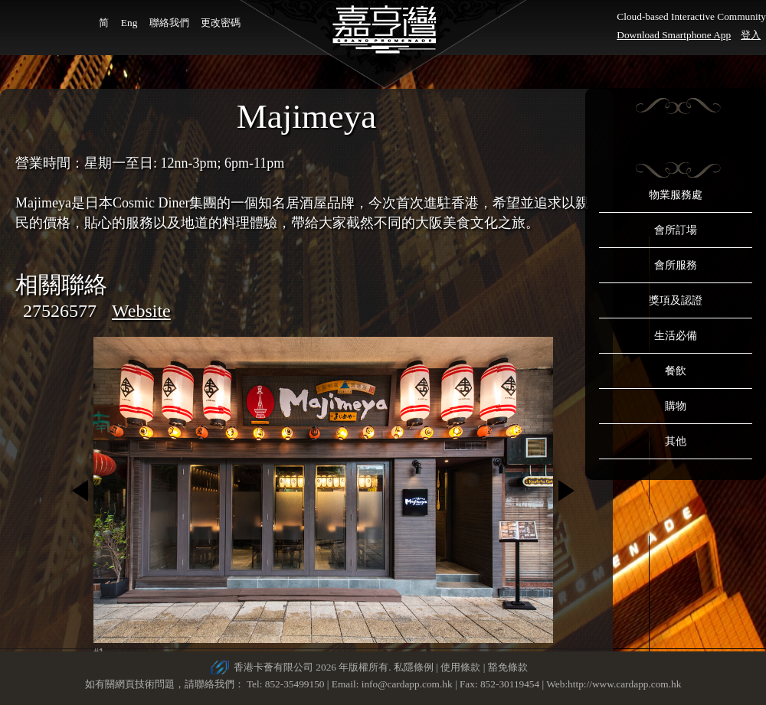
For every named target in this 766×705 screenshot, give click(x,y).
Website (141, 311)
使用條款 (460, 667)
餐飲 (675, 371)
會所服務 (675, 265)
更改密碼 (221, 22)
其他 (675, 441)
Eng (129, 22)
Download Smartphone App (674, 35)
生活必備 (675, 335)
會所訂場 (675, 230)
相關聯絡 (61, 284)
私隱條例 (414, 667)
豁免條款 (508, 667)
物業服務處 (675, 195)
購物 (675, 406)
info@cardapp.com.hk (408, 684)
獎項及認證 (675, 300)
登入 (751, 35)
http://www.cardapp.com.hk (624, 684)
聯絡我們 (169, 22)
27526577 (60, 311)
